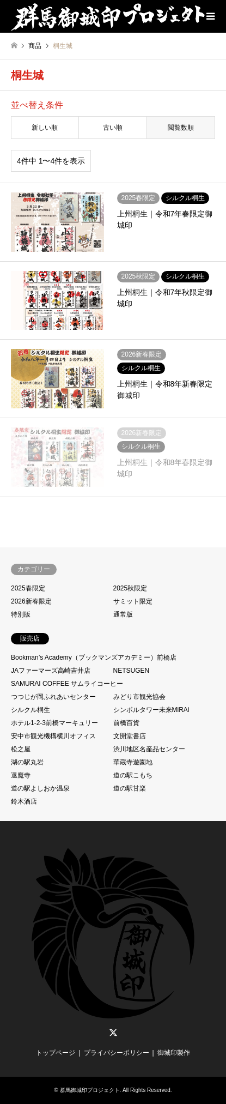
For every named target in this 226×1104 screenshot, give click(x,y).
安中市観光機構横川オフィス (53, 736)
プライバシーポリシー (116, 1053)
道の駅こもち (132, 775)
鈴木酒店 (24, 801)
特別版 (20, 614)
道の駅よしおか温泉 (40, 788)
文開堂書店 (129, 736)
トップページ (55, 1053)
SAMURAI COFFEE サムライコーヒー (67, 683)
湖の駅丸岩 (27, 762)
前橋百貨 (126, 723)
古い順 (113, 127)
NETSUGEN (131, 670)
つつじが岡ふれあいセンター (53, 697)
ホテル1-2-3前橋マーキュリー (54, 723)
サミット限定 (132, 601)
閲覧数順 (181, 127)
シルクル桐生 (30, 710)
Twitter (113, 1032)
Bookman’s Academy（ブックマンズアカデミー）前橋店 (93, 657)
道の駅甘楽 (129, 788)
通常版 (123, 614)
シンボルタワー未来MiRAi (151, 710)
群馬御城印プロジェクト (90, 1090)
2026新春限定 (31, 601)
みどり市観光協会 (139, 697)
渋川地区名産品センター (149, 749)
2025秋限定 (130, 588)
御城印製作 (173, 1053)
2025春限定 (28, 588)
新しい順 (45, 127)
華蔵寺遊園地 (132, 762)
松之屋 (20, 749)
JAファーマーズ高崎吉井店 (50, 670)
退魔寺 (20, 775)
